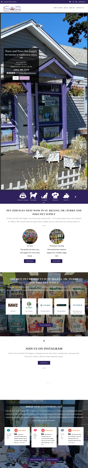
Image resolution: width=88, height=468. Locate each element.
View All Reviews (36, 459)
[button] (86, 101)
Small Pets (66, 200)
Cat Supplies (44, 200)
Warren (32, 414)
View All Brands (45, 325)
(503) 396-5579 (21, 69)
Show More (22, 442)
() (27, 73)
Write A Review (52, 459)
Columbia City (23, 414)
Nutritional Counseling (22, 200)
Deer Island (40, 414)
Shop (14, 78)
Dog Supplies (34, 200)
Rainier (50, 414)
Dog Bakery (55, 200)
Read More (29, 261)
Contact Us (25, 78)
